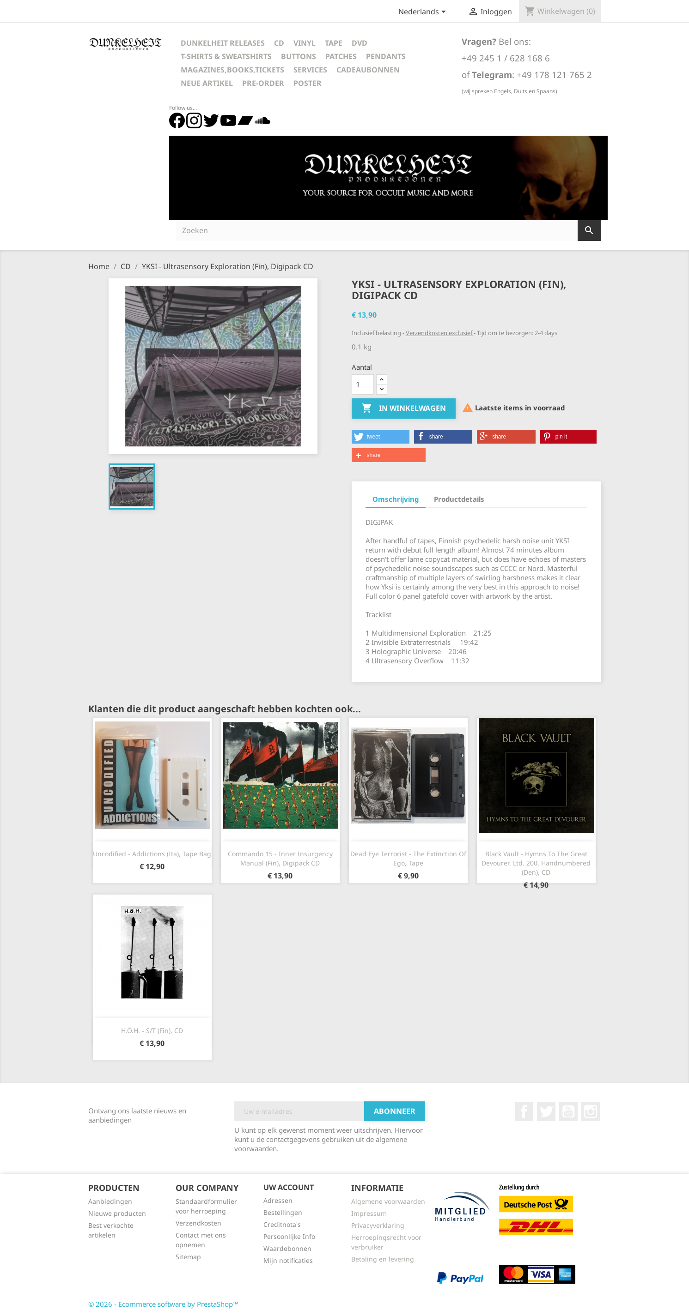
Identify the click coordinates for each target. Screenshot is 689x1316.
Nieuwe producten (117, 1213)
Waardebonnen (287, 1248)
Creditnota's (282, 1224)
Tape (333, 43)
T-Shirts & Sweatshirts (226, 56)
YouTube (568, 1111)
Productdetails (459, 499)
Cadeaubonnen (368, 70)
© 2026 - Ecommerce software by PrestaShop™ (163, 1304)
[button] (380, 437)
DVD (359, 43)
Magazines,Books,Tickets (232, 70)
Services (310, 70)
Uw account (288, 1187)
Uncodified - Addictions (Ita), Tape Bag (152, 853)
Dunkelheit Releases (223, 43)
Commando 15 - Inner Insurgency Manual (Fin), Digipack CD (280, 858)
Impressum (369, 1213)
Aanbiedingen (110, 1201)
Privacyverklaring (377, 1225)
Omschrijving (395, 499)
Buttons (298, 56)
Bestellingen (282, 1212)
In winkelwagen (403, 409)
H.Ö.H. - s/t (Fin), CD (152, 1030)
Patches (341, 56)
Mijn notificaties (288, 1260)
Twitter (546, 1111)
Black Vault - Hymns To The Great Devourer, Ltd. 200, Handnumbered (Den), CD (536, 863)
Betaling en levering (382, 1259)
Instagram (590, 1111)
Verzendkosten (198, 1223)
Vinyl (304, 43)
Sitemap (188, 1256)
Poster (307, 83)
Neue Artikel (207, 83)
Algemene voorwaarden (388, 1201)
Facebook (524, 1111)
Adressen (278, 1200)
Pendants (386, 56)
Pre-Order (263, 83)
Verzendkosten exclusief (440, 333)
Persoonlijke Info (289, 1236)
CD (279, 43)
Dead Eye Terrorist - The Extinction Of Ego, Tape (408, 858)
